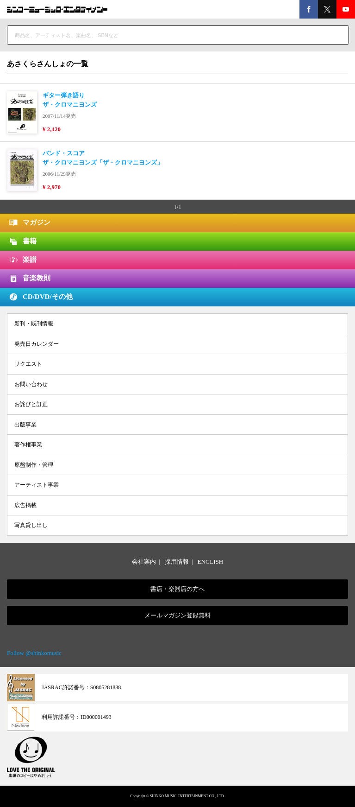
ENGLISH (211, 561)
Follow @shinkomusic (34, 652)
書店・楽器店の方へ (177, 588)
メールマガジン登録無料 (177, 615)
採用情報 (177, 561)
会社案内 (144, 561)
